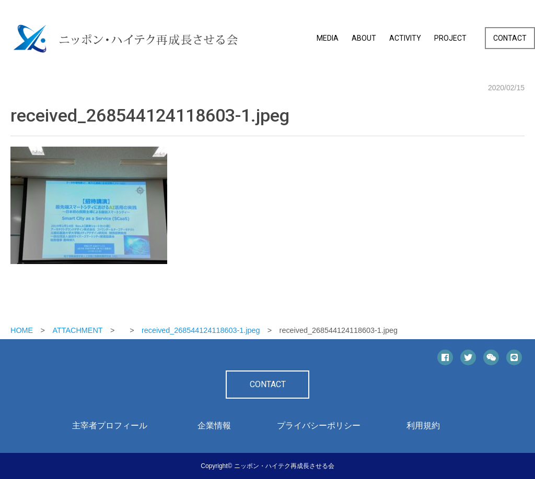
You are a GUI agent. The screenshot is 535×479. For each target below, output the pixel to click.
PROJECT (450, 38)
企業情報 (214, 425)
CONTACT (510, 38)
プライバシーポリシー (318, 425)
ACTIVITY (405, 38)
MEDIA (328, 38)
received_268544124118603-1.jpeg (201, 330)
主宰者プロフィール (109, 425)
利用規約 (423, 425)
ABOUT (364, 38)
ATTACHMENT (77, 330)
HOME (21, 330)
